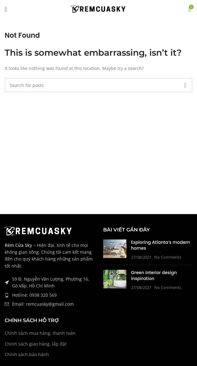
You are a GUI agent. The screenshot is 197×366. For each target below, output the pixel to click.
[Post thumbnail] (114, 249)
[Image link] (39, 230)
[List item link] (49, 295)
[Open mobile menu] (6, 9)
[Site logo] (98, 9)
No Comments (167, 257)
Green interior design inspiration (154, 275)
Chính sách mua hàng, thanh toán (40, 333)
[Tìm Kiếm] (98, 85)
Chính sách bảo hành (27, 354)
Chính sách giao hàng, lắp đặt (36, 344)
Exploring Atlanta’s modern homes (160, 245)
